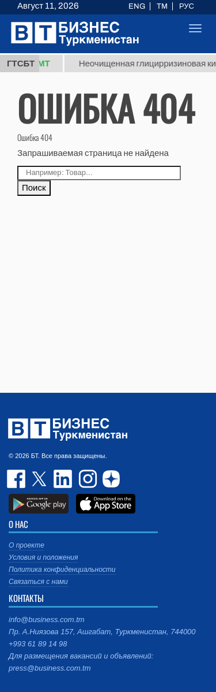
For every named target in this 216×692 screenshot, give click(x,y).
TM (162, 6)
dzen (109, 478)
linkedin (63, 478)
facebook (17, 478)
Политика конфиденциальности (62, 569)
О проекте (26, 545)
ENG (136, 6)
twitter (40, 478)
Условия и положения (43, 557)
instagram (86, 478)
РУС (186, 6)
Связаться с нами (38, 582)
